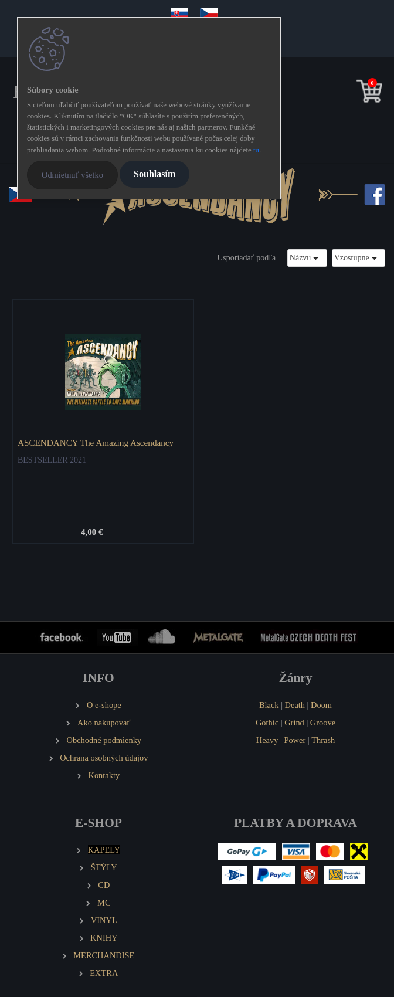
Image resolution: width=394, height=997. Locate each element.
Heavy (267, 740)
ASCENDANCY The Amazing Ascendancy (96, 442)
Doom (321, 705)
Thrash (323, 740)
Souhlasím (154, 174)
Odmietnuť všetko (72, 174)
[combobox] (307, 257)
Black (269, 705)
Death (295, 705)
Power (294, 740)
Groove (322, 722)
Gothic (267, 722)
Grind (294, 722)
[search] (351, 93)
